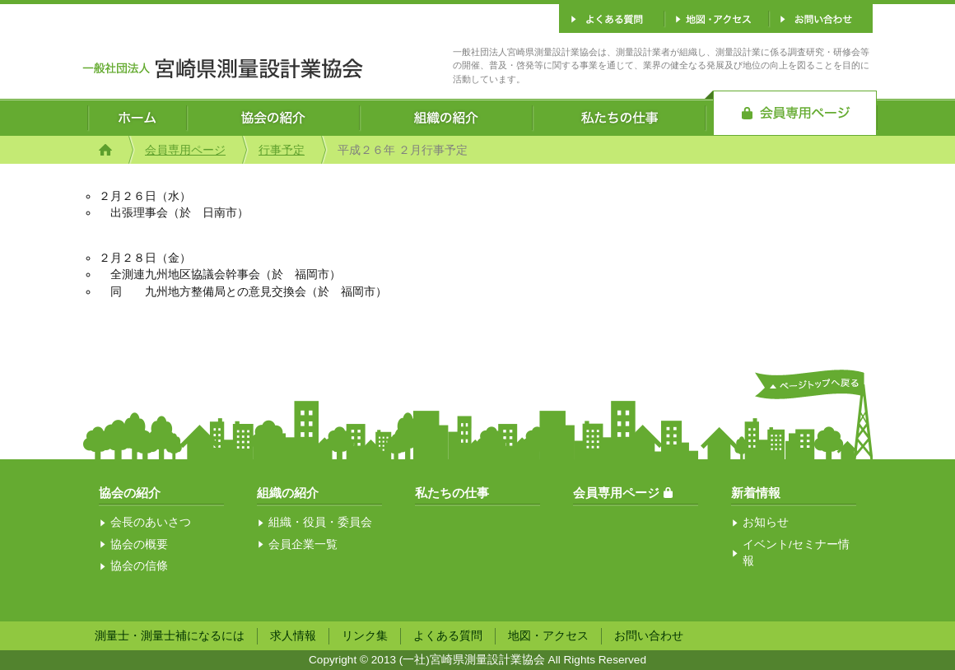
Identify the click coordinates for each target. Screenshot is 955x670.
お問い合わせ (648, 636)
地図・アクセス (548, 636)
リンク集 (365, 636)
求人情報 (293, 636)
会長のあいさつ (150, 522)
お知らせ (766, 522)
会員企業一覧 (303, 544)
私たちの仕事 (452, 493)
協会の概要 (139, 544)
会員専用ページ (185, 150)
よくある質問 (447, 636)
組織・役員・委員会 (320, 522)
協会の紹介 (130, 493)
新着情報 (755, 493)
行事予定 (282, 150)
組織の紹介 (288, 493)
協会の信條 (139, 566)
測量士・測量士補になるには (170, 636)
